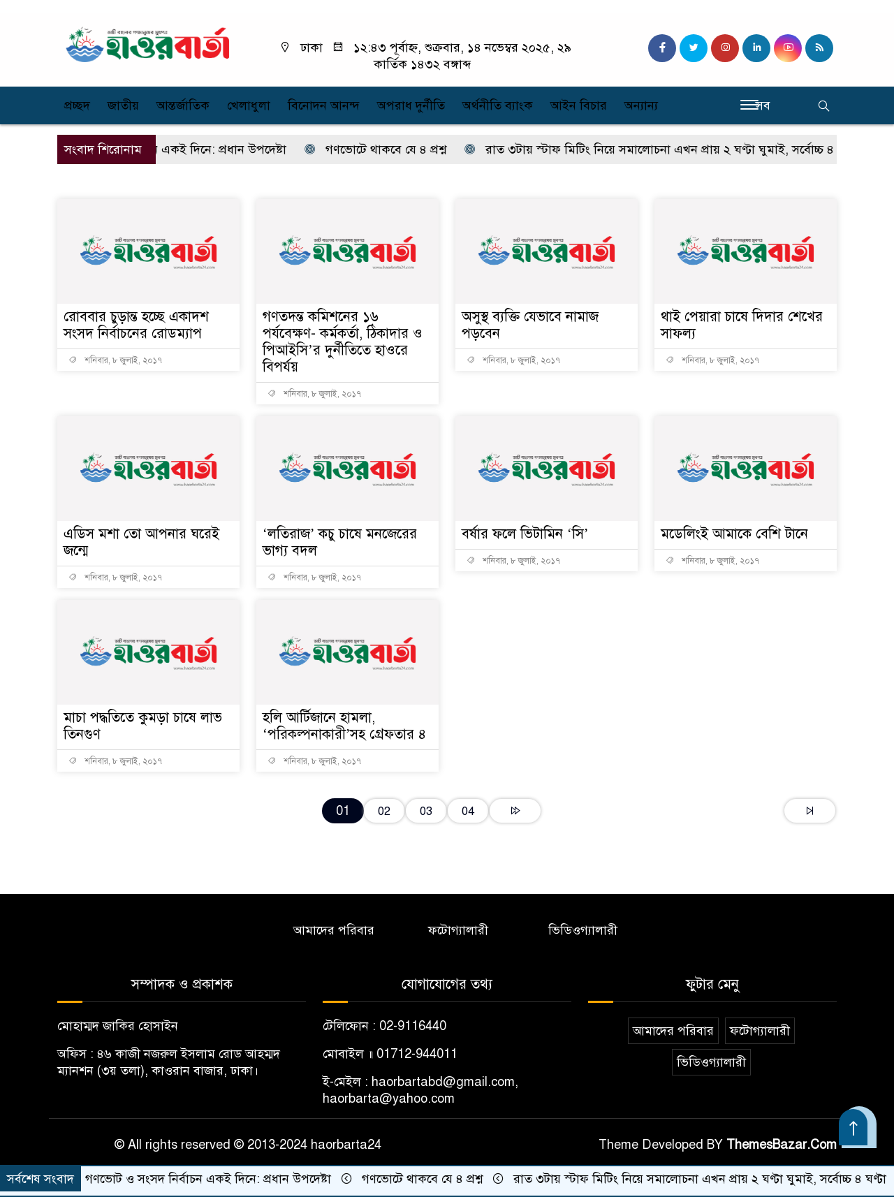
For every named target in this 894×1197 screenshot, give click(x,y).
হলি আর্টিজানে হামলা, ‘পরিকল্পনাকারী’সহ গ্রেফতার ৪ (344, 726)
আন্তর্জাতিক (183, 105)
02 (384, 811)
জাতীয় (123, 105)
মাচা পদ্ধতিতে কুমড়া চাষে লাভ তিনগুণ (143, 726)
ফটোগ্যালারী (458, 930)
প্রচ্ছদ (77, 105)
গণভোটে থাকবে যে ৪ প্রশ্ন (385, 149)
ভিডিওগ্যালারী (582, 930)
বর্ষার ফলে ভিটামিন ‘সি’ (525, 534)
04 (468, 811)
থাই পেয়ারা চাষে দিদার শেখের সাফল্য (742, 325)
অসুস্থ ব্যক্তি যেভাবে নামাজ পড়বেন (530, 325)
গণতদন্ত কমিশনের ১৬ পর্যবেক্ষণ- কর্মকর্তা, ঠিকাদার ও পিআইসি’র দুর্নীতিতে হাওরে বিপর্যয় (343, 342)
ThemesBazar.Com (781, 1144)
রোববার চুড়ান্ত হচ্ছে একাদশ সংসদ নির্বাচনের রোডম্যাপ (136, 325)
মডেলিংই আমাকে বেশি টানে (734, 534)
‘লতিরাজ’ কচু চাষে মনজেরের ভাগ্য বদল (340, 542)
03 (426, 811)
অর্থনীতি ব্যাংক (497, 105)
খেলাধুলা (248, 105)
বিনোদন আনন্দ (324, 105)
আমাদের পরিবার (333, 930)
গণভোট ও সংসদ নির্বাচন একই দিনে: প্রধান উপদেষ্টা (162, 149)
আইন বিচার (578, 105)
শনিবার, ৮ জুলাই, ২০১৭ (115, 360)
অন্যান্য (641, 105)
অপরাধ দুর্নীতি (411, 105)
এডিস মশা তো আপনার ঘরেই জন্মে (141, 542)
